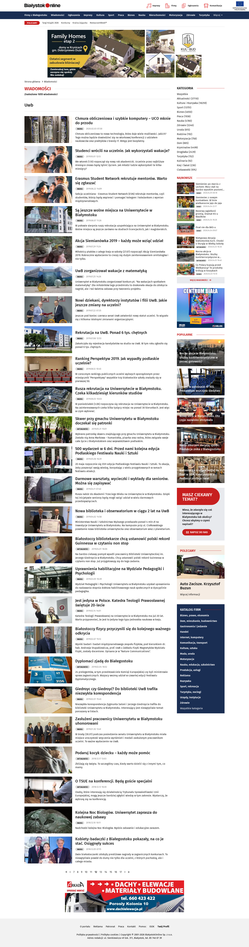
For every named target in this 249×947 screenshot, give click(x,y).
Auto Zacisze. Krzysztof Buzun (200, 586)
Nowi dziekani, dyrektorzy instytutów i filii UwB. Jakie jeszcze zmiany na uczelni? (121, 302)
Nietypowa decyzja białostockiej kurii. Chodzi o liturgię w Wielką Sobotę (210, 241)
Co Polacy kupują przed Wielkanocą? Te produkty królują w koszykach (209, 268)
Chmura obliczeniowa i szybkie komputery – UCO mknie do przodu (123, 120)
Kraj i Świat (183, 165)
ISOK (151, 926)
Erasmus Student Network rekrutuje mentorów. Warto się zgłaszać (121, 180)
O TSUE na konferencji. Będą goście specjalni (113, 781)
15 (111, 871)
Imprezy (153, 5)
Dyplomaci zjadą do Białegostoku (104, 661)
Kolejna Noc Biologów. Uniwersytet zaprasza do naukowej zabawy (116, 814)
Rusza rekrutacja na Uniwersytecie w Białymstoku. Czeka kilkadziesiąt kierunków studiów (118, 391)
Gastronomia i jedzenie (193, 626)
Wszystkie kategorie (191, 708)
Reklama (185, 675)
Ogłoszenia (190, 5)
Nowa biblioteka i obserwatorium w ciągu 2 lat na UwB (122, 511)
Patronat (110, 926)
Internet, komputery (191, 637)
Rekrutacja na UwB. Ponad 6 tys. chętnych (111, 332)
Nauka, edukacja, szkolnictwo (197, 664)
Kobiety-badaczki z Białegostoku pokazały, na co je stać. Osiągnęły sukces (119, 841)
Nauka (141, 15)
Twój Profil (163, 926)
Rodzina (181, 134)
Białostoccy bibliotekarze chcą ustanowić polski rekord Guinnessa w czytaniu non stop (122, 541)
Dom (179, 143)
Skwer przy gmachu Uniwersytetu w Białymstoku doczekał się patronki (117, 421)
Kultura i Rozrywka (187, 103)
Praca (121, 15)
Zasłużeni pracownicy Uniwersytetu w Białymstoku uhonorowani (118, 721)
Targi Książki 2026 (50, 23)
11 (91, 871)
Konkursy (65, 23)
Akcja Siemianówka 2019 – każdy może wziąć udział (119, 241)
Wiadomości (57, 15)
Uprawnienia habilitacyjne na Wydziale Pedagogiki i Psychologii (119, 571)
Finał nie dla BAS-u (206, 227)
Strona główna (32, 81)
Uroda (180, 129)
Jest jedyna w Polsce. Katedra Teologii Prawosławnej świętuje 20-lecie (120, 602)
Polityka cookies (109, 934)
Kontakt (131, 926)
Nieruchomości (157, 15)
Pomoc (142, 926)
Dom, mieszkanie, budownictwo (198, 620)
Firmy (171, 5)
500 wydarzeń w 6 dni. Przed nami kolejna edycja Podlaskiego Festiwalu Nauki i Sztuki (117, 451)
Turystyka (204, 15)
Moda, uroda (187, 653)
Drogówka (182, 151)
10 (86, 871)
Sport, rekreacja (189, 686)
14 (105, 871)
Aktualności (82, 429)
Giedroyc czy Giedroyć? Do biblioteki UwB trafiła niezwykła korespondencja (116, 691)
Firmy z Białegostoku (35, 15)
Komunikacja (213, 5)
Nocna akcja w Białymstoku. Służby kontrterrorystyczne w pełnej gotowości (207, 254)
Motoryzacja (175, 15)
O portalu (85, 926)
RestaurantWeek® (98, 23)
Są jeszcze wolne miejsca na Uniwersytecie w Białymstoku (113, 212)
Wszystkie (182, 94)
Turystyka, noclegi (190, 691)
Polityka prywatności (88, 934)
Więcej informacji (190, 594)
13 (101, 871)
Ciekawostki (184, 169)
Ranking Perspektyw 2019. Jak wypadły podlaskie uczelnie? (117, 360)
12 (96, 871)
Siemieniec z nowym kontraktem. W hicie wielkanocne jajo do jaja (209, 200)
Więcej (218, 15)
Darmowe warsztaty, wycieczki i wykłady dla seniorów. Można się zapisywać (122, 481)
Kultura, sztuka (188, 648)
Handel (184, 631)
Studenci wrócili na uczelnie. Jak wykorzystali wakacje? (122, 151)
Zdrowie (190, 15)
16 (115, 871)
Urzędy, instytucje (190, 697)
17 (121, 871)
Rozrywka (185, 681)
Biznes (131, 15)
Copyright (126, 934)
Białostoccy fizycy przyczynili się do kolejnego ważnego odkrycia (123, 631)
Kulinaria (182, 160)
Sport (111, 15)
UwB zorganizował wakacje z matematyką (111, 271)
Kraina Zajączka (80, 23)
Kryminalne (183, 147)
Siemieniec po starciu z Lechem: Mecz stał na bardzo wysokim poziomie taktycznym (210, 187)
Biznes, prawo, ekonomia (194, 615)
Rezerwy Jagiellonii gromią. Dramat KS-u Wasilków (207, 214)
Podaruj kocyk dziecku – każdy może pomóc (112, 753)
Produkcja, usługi (190, 670)
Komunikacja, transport (193, 642)
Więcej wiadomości (199, 280)
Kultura (100, 15)
